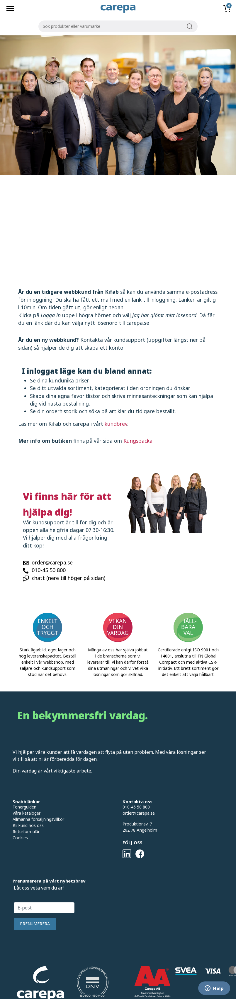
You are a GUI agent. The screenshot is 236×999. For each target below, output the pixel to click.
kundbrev (116, 423)
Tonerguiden (24, 807)
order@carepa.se (52, 562)
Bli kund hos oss (28, 825)
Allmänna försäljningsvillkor (38, 819)
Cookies (20, 837)
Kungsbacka (137, 440)
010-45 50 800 (49, 570)
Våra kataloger (26, 813)
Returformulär (26, 831)
